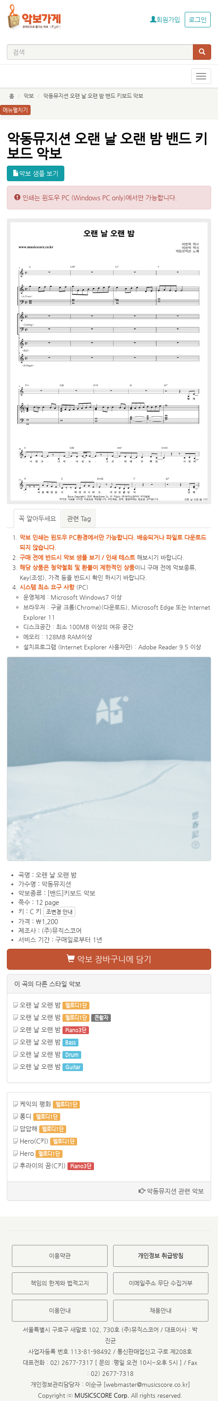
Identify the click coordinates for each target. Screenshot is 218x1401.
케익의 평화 (35, 1104)
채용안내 (160, 1310)
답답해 (28, 1128)
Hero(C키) (34, 1141)
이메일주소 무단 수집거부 (160, 1283)
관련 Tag (79, 518)
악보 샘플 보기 (35, 173)
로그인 (198, 19)
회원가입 (165, 19)
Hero (27, 1153)
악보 (29, 96)
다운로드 (114, 607)
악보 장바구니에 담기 (109, 959)
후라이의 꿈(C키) (43, 1165)
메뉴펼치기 (15, 110)
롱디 (25, 1116)
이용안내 (60, 1310)
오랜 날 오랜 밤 (40, 1005)
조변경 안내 (59, 912)
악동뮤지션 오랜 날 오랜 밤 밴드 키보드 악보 (93, 96)
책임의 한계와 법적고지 (60, 1283)
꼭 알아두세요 (37, 518)
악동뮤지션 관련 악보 (171, 1191)
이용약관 (60, 1255)
